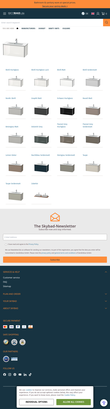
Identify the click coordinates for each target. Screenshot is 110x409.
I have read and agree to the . (23, 244)
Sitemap (7, 286)
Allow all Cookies (73, 402)
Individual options (36, 402)
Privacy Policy (33, 244)
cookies (29, 390)
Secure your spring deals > (55, 6)
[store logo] (16, 13)
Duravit (42, 28)
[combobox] (51, 22)
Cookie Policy (69, 395)
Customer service (11, 277)
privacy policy (46, 253)
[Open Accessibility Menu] (103, 402)
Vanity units (54, 28)
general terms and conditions (65, 253)
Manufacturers (29, 28)
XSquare (66, 28)
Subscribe (55, 259)
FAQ (5, 282)
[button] (4, 13)
